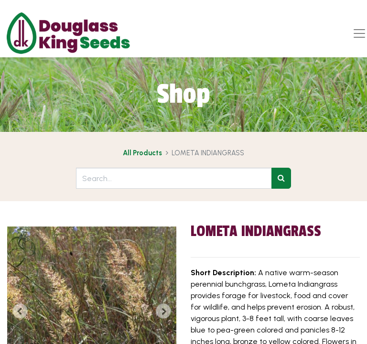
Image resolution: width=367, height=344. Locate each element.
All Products (142, 153)
